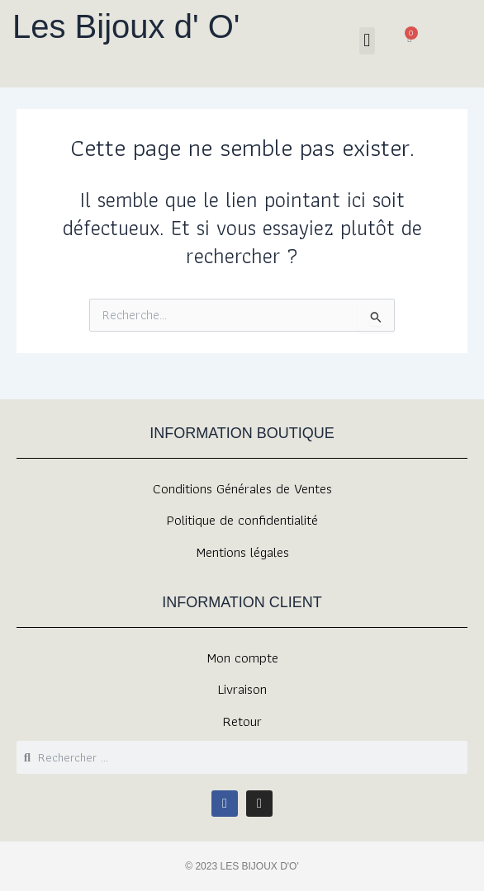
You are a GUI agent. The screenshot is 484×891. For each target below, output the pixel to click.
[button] (367, 40)
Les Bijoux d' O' (126, 26)
